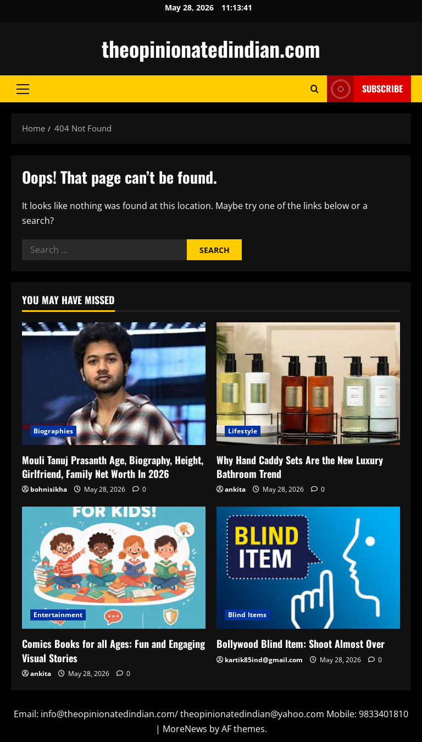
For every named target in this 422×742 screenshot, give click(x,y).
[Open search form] (314, 89)
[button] (23, 89)
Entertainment (58, 614)
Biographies (53, 431)
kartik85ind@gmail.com (264, 659)
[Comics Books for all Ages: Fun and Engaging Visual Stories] (114, 568)
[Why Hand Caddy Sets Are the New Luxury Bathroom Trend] (308, 383)
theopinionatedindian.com (211, 48)
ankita (235, 489)
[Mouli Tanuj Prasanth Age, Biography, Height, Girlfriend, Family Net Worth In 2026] (114, 383)
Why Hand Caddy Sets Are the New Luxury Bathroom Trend (299, 467)
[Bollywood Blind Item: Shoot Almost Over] (308, 568)
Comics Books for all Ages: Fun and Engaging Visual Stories (113, 650)
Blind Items (247, 614)
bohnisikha (48, 489)
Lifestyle (242, 431)
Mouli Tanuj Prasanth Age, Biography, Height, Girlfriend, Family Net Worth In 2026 (112, 467)
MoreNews (185, 729)
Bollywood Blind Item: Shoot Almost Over (300, 643)
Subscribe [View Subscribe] (365, 88)
